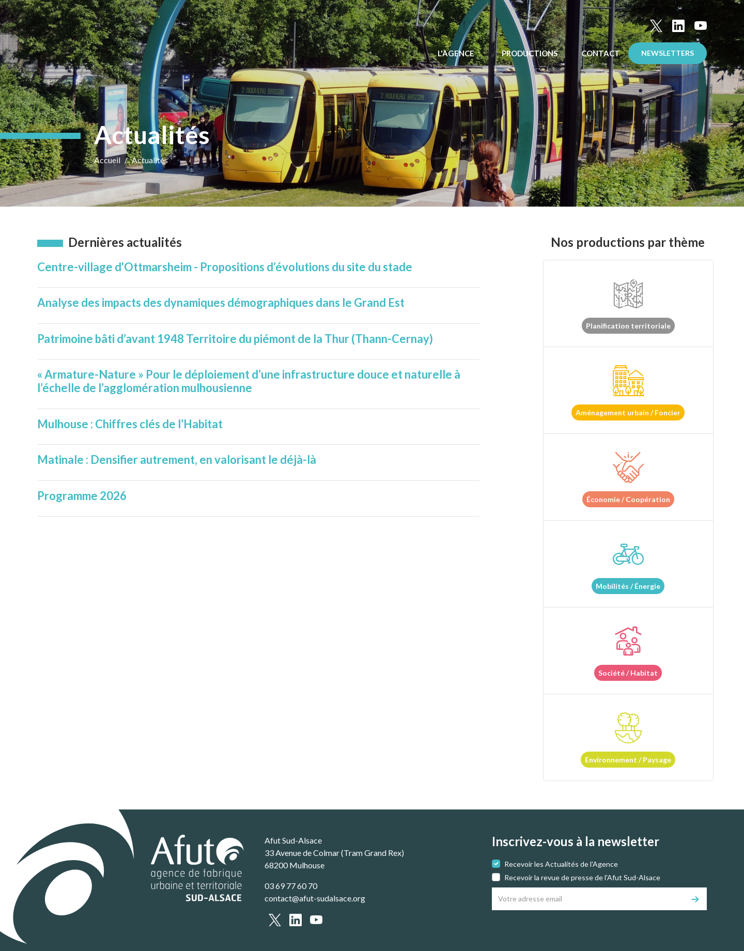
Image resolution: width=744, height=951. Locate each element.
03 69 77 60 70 (291, 886)
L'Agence (457, 53)
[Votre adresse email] (588, 898)
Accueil (107, 160)
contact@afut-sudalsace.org (315, 898)
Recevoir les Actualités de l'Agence (561, 864)
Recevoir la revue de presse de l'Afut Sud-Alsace (582, 877)
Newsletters (667, 53)
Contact (600, 53)
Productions (530, 53)
